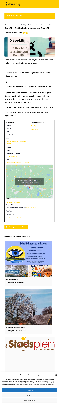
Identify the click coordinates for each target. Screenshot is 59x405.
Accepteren (29, 390)
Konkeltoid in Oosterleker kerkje (15, 327)
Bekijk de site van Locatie (14, 218)
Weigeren (29, 395)
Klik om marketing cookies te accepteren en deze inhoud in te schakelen (29, 181)
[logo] (24, 4)
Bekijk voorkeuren (29, 400)
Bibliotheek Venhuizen (13, 202)
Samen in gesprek (11, 156)
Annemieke (34, 129)
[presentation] (29, 259)
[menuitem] (52, 4)
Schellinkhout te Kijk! (12, 279)
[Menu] (52, 4)
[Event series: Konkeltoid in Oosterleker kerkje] (24, 330)
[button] (56, 375)
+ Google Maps (31, 207)
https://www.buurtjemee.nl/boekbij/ (17, 162)
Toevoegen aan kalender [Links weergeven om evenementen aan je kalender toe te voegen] (16, 227)
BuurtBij (33, 126)
